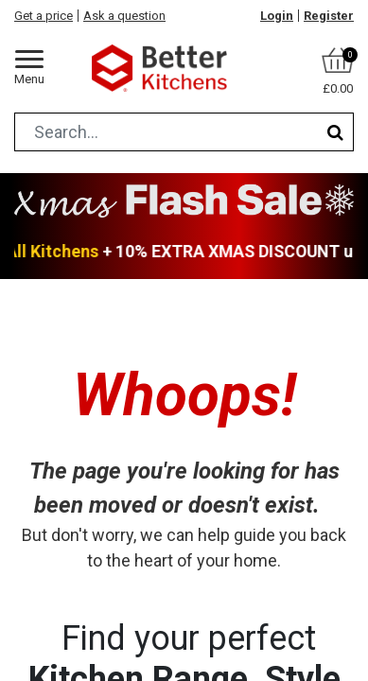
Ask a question (124, 15)
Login (276, 15)
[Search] (335, 132)
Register (329, 15)
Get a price (43, 15)
